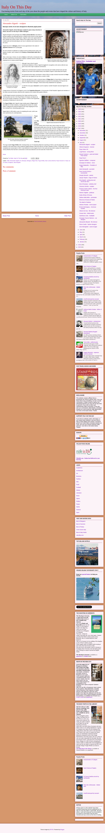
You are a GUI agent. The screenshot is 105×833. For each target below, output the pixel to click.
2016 (79, 244)
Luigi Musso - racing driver (86, 151)
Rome (6, 162)
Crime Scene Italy (81, 529)
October (82, 135)
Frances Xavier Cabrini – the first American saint (88, 189)
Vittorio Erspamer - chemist (86, 147)
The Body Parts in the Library (83, 748)
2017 (79, 128)
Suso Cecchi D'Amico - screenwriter (85, 172)
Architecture (79, 470)
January (82, 241)
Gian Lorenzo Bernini (50, 160)
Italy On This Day (16, 7)
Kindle (86, 656)
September (83, 137)
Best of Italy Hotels (81, 532)
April (81, 234)
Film (77, 481)
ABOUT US (14, 14)
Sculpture (10, 162)
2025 (79, 109)
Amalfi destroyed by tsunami (91, 299)
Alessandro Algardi (14, 160)
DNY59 (51, 829)
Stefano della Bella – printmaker (88, 197)
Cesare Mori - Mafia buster (86, 213)
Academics (79, 467)
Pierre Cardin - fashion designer (88, 224)
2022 (79, 116)
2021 (79, 119)
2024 (79, 111)
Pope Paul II (82, 158)
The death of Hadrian (85, 202)
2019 (79, 123)
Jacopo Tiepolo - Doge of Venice (88, 177)
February (82, 239)
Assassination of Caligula (90, 256)
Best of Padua (80, 527)
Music (78, 495)
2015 (79, 247)
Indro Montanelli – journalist (86, 169)
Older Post (67, 216)
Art (20, 160)
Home (6, 14)
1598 (8, 160)
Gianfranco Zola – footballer (86, 215)
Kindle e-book (80, 697)
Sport (77, 512)
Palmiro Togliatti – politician (86, 192)
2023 (79, 114)
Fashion (78, 479)
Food (77, 484)
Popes (78, 504)
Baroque (24, 160)
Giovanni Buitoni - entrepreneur (92, 321)
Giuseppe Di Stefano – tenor (87, 162)
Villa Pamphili (17, 162)
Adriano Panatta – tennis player (87, 204)
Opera (78, 498)
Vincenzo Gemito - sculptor (86, 186)
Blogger (62, 829)
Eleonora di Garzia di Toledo (87, 200)
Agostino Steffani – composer (87, 160)
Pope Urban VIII (83, 149)
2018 (79, 126)
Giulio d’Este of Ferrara (85, 195)
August (82, 140)
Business (78, 476)
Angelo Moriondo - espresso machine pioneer (91, 353)
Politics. (78, 501)
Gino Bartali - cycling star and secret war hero (87, 180)
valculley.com (80, 535)
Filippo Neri (35, 160)
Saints (78, 507)
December (83, 130)
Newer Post (6, 216)
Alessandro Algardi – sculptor (87, 144)
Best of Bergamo (80, 521)
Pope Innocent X (60, 160)
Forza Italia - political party (91, 342)
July (81, 142)
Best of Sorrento (80, 524)
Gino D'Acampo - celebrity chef (87, 184)
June (81, 229)
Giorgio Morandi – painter (86, 175)
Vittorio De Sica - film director (87, 211)
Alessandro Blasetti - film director (88, 222)
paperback (79, 656)
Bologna (29, 160)
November (83, 133)
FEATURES (23, 14)
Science (78, 509)
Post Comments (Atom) (40, 221)
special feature (86, 574)
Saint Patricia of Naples (90, 266)
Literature (78, 493)
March (81, 237)
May (81, 232)
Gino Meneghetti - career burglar (88, 226)
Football (78, 487)
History (78, 490)
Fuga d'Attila (41, 160)
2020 (79, 121)
